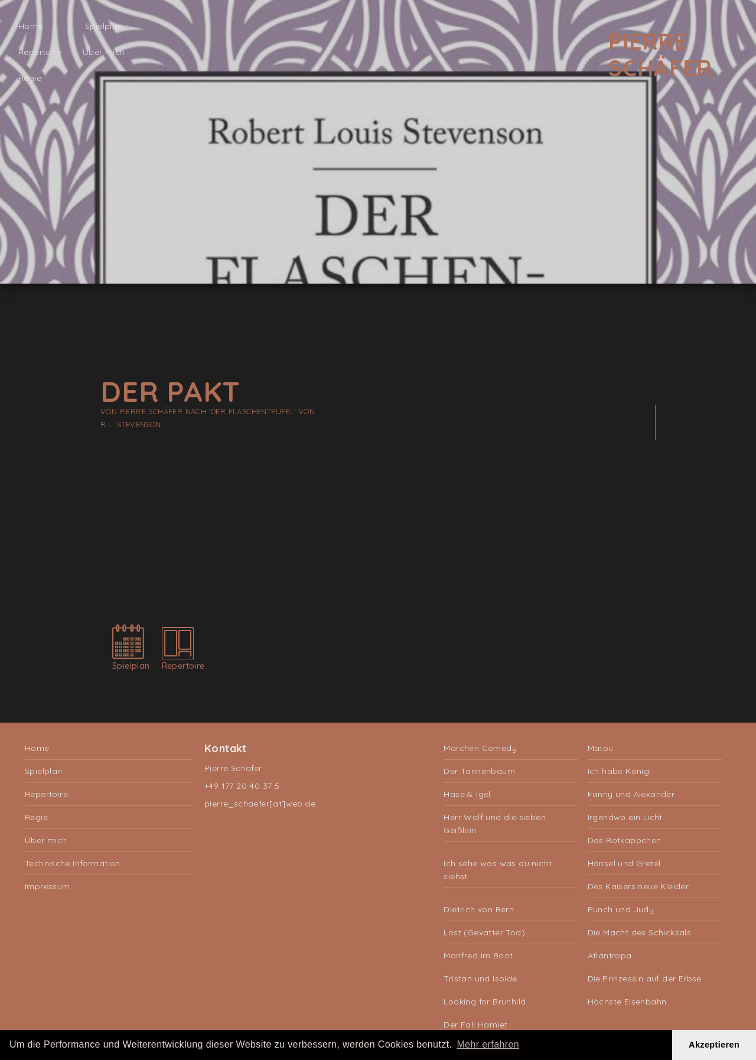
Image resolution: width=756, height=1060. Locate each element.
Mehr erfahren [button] (488, 1044)
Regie (29, 78)
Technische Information (72, 863)
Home (30, 26)
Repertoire (39, 52)
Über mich (104, 52)
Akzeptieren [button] (714, 1044)
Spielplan (104, 26)
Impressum (47, 886)
